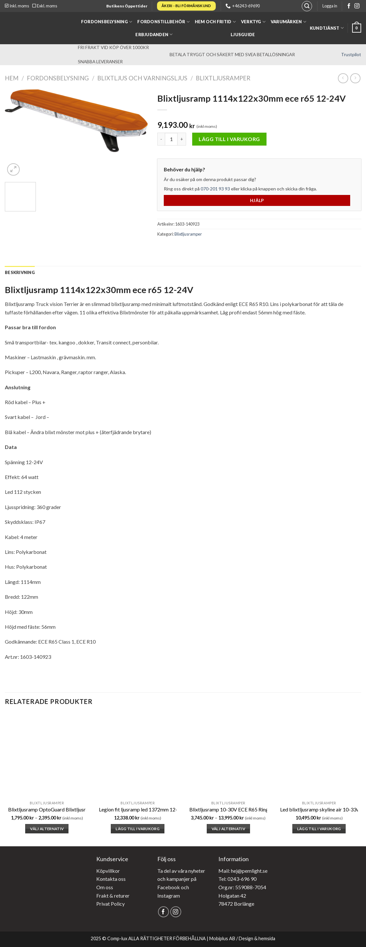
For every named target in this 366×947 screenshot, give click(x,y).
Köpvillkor (108, 871)
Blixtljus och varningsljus (142, 78)
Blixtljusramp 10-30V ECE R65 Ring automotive (242, 809)
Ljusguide (243, 34)
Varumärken (288, 22)
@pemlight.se (252, 871)
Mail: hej (227, 871)
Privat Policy (110, 904)
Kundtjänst (327, 28)
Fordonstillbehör (163, 22)
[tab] (20, 272)
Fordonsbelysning (106, 22)
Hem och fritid (215, 22)
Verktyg (253, 22)
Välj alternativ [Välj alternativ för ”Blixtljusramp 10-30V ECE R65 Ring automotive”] (228, 829)
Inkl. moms (17, 5)
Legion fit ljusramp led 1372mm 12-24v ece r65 (151, 809)
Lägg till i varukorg (229, 139)
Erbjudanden (154, 34)
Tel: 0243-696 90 (237, 879)
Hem (11, 78)
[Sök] (307, 6)
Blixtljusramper (223, 78)
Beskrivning (20, 272)
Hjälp (257, 200)
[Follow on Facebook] (348, 6)
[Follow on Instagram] (357, 6)
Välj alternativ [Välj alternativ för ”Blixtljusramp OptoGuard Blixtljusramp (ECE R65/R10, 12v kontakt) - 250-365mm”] (47, 829)
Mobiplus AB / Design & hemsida (242, 938)
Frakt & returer (113, 895)
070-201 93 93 (215, 188)
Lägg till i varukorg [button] (138, 829)
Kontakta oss (111, 879)
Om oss (104, 887)
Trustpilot (351, 54)
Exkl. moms (44, 5)
